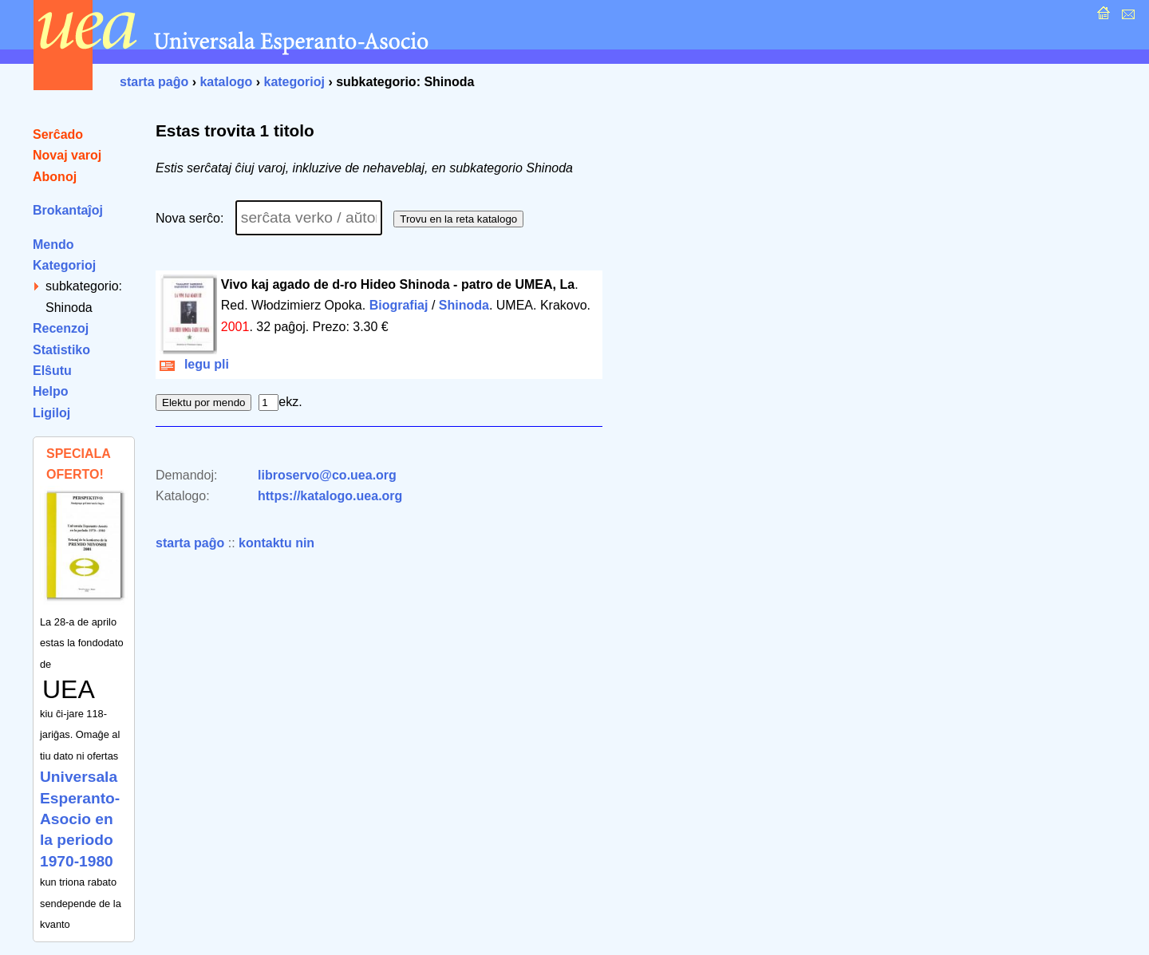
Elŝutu (52, 370)
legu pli (194, 364)
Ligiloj (51, 413)
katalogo (225, 82)
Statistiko (61, 350)
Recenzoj (61, 328)
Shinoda (464, 305)
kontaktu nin (276, 543)
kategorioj (293, 82)
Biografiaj (398, 305)
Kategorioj (64, 265)
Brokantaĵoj (68, 210)
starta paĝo (154, 82)
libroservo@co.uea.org (327, 475)
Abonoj (55, 177)
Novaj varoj (67, 155)
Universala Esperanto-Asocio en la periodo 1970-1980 (80, 819)
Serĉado (58, 134)
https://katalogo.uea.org (330, 496)
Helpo (50, 391)
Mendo (53, 244)
